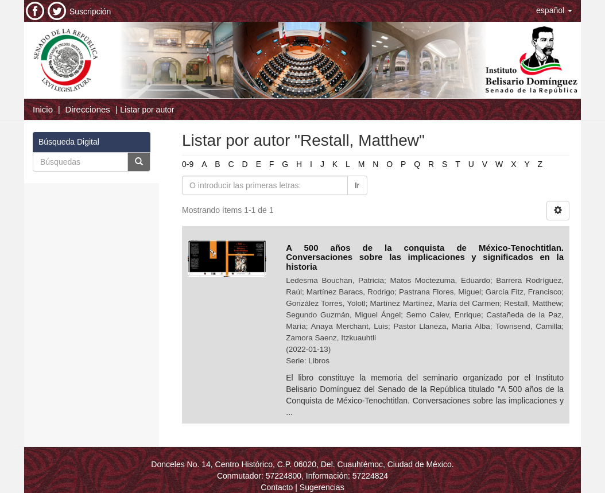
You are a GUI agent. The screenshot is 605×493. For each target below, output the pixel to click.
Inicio (43, 109)
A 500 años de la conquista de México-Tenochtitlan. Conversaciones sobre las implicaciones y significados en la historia (425, 257)
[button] (554, 10)
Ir (357, 185)
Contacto (277, 487)
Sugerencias (322, 487)
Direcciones (87, 109)
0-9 (187, 164)
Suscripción (90, 11)
